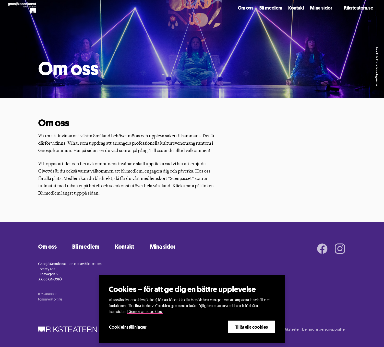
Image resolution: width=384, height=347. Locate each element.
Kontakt (296, 8)
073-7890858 (48, 294)
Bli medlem (270, 8)
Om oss (245, 8)
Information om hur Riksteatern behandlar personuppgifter (300, 329)
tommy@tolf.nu (50, 299)
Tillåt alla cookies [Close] (251, 327)
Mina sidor (321, 8)
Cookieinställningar (127, 327)
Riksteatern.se (358, 8)
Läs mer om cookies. (145, 311)
